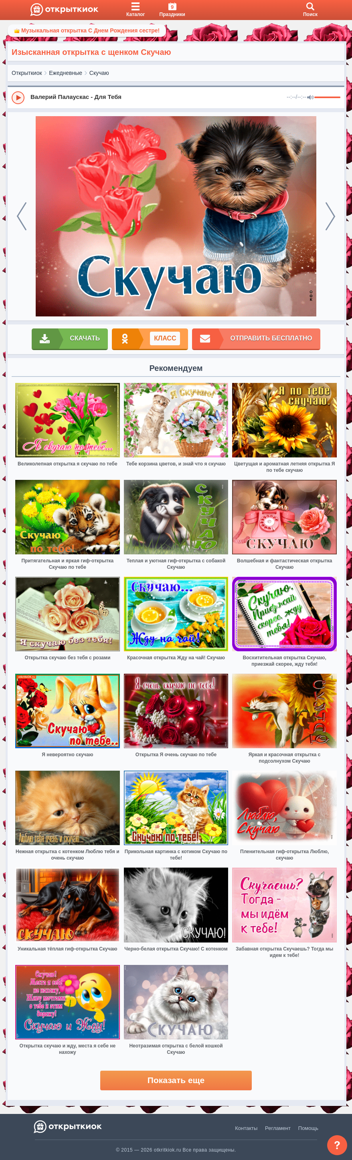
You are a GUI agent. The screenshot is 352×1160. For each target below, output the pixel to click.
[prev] (22, 216)
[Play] (18, 97)
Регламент (278, 1128)
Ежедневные (65, 73)
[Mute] (310, 98)
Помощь (308, 1128)
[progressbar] (327, 98)
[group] (176, 97)
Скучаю (99, 73)
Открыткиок (27, 73)
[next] (330, 216)
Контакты (246, 1128)
